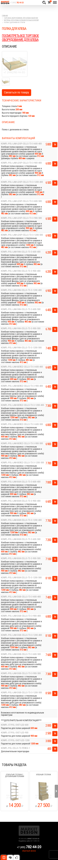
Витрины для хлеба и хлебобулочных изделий (21, 20)
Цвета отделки (10, 857)
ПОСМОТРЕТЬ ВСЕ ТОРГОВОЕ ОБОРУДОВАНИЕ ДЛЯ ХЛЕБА (20, 38)
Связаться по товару (16, 92)
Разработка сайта (24, 841)
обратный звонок (29, 851)
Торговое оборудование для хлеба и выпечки (21, 18)
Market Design (5, 2)
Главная (5, 15)
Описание (4, 857)
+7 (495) (17, 2)
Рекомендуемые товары (16, 857)
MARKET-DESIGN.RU (33, 839)
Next (56, 791)
